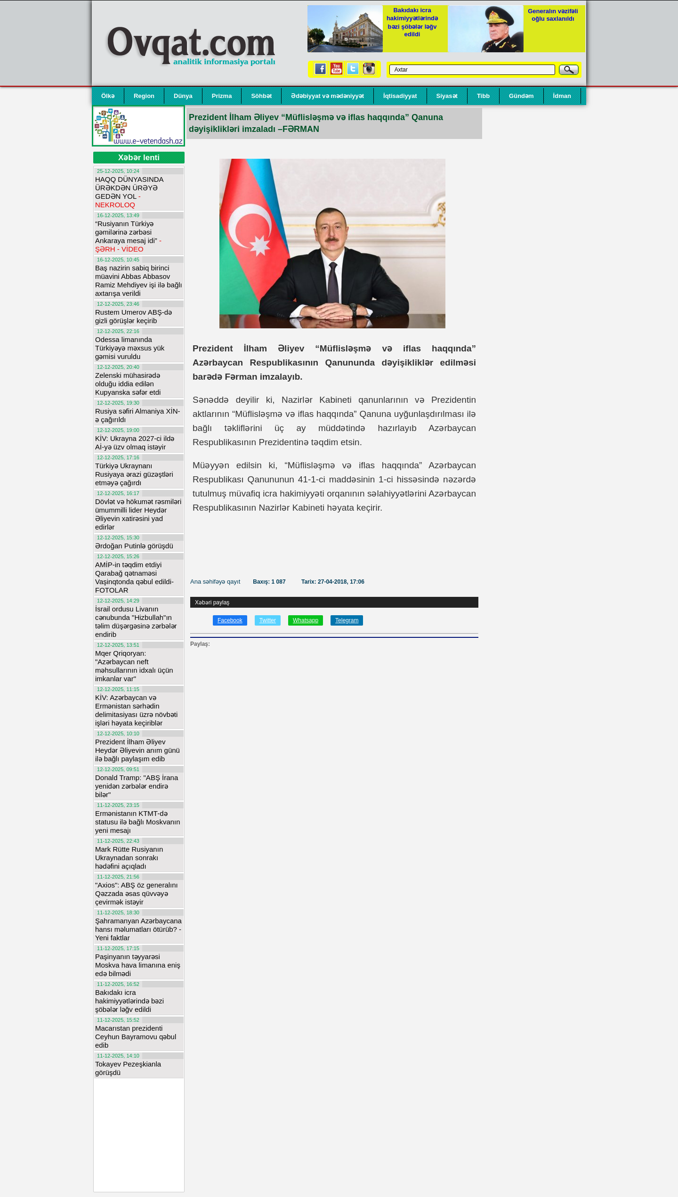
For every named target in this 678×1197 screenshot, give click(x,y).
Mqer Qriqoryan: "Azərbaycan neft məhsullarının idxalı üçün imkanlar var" (134, 666)
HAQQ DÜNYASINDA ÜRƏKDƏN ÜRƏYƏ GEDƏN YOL (129, 192)
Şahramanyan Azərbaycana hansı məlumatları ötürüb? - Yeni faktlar (138, 929)
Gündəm (521, 95)
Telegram (346, 620)
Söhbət (261, 95)
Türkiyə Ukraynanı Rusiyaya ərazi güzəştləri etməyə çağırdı (134, 474)
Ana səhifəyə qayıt (216, 581)
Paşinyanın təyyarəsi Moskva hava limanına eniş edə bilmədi (137, 965)
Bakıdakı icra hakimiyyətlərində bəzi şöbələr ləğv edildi (129, 1000)
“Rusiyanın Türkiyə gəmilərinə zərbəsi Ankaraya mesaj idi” (128, 236)
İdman (562, 95)
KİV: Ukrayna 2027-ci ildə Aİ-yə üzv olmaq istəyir (134, 442)
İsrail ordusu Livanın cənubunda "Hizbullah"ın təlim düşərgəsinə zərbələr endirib (136, 621)
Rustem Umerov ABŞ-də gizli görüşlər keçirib (133, 316)
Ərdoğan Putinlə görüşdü (134, 546)
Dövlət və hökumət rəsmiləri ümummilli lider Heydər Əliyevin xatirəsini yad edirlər (138, 514)
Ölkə (107, 95)
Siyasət (447, 95)
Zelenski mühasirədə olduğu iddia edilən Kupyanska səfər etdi (128, 383)
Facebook (230, 620)
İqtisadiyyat (400, 95)
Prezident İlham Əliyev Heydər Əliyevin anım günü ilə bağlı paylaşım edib (137, 750)
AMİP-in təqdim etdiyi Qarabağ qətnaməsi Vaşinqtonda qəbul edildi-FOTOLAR (134, 577)
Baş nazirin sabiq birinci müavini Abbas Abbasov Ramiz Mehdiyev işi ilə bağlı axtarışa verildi (138, 280)
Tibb (483, 95)
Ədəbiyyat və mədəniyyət (327, 95)
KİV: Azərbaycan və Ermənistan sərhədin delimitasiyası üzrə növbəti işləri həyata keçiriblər (136, 710)
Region (144, 95)
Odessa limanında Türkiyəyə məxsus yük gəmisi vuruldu (129, 347)
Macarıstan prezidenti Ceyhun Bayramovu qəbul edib (135, 1036)
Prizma (222, 95)
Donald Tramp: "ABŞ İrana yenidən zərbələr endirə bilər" (136, 786)
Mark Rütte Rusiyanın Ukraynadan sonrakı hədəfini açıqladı (129, 857)
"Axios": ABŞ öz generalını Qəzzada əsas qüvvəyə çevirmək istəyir (136, 893)
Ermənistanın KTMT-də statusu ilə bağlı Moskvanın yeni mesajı (137, 821)
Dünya (183, 95)
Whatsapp (305, 620)
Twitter (267, 620)
